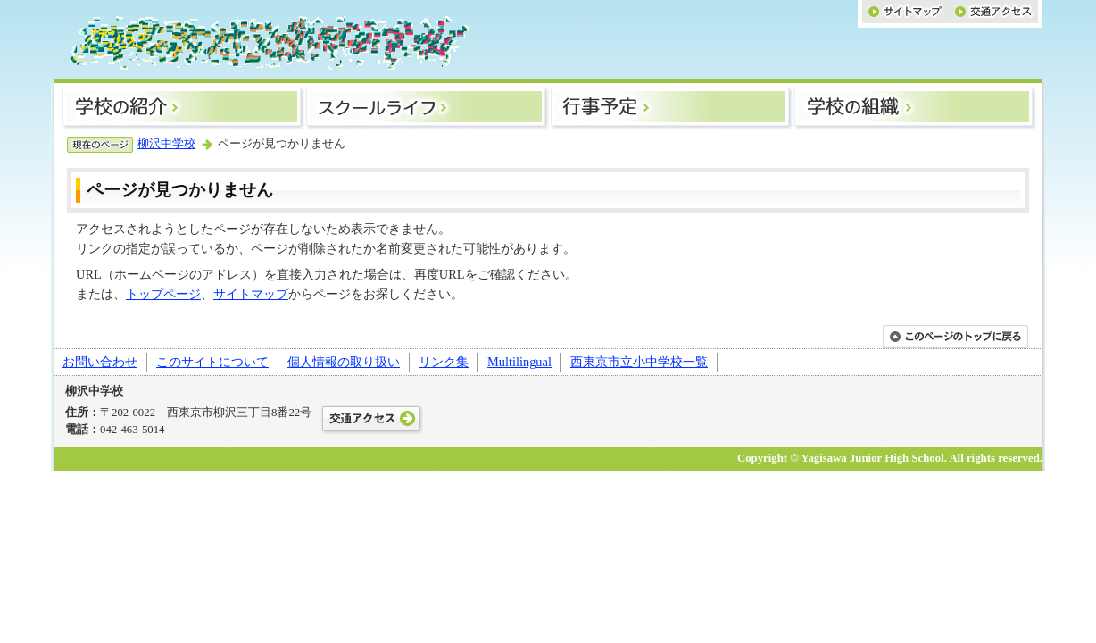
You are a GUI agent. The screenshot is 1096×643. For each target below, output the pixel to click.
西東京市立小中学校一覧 (639, 362)
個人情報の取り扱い (343, 362)
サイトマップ (250, 294)
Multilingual (519, 362)
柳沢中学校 (166, 144)
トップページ (163, 294)
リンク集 (444, 362)
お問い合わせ (99, 362)
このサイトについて (212, 362)
